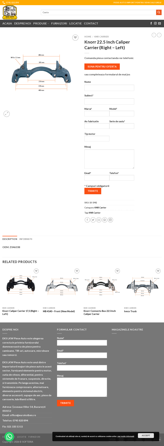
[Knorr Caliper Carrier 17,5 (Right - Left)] (21, 286)
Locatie (75, 23)
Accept (146, 435)
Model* (121, 113)
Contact (91, 23)
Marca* (96, 113)
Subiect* (88, 95)
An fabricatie (96, 125)
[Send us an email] (159, 23)
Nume (87, 81)
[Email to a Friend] (99, 220)
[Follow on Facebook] (151, 23)
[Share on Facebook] (87, 220)
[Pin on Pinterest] (104, 220)
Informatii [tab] (25, 239)
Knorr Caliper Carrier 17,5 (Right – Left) (20, 312)
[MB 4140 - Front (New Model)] (61, 286)
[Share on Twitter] (93, 220)
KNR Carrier (101, 36)
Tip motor (96, 138)
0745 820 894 (20, 420)
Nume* (82, 342)
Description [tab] (9, 239)
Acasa (7, 23)
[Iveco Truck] (143, 286)
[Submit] (159, 12)
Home (87, 36)
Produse (41, 23)
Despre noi (22, 23)
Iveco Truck (130, 311)
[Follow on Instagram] (155, 23)
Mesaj (87, 146)
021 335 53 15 (15, 426)
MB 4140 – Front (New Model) (59, 311)
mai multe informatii (125, 436)
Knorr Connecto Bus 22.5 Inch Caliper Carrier (100, 312)
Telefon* (121, 177)
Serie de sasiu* (121, 125)
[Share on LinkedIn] (110, 220)
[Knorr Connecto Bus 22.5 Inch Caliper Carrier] (102, 286)
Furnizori (59, 23)
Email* (96, 177)
